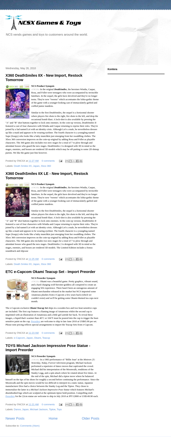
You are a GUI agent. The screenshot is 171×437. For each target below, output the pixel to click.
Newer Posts (15, 418)
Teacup (46, 337)
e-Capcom (19, 337)
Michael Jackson (39, 409)
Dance (17, 409)
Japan (36, 166)
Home (53, 418)
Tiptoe (52, 409)
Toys (59, 409)
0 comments (48, 160)
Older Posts (90, 418)
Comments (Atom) (30, 425)
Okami (37, 337)
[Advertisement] (71, 52)
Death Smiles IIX (23, 166)
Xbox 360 (46, 166)
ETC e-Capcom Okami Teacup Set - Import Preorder (50, 272)
